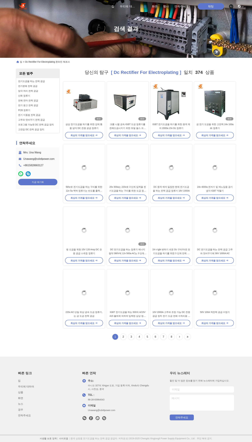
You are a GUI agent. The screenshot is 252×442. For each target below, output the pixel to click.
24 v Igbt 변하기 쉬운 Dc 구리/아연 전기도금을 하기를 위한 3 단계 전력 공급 (171, 253)
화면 (155, 6)
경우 (20, 409)
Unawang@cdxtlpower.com (38, 159)
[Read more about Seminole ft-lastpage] (187, 337)
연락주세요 (181, 6)
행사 (166, 6)
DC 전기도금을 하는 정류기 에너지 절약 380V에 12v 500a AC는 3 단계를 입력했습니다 (127, 253)
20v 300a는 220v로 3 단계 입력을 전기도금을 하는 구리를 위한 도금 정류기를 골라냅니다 (127, 191)
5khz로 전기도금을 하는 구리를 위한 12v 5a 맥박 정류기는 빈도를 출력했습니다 (84, 191)
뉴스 (20, 404)
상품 (143, 6)
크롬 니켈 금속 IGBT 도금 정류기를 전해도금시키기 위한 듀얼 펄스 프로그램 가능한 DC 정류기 (127, 128)
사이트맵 (63, 438)
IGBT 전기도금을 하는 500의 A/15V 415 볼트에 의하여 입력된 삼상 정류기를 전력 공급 (128, 316)
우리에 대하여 (127, 6)
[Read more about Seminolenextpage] (179, 337)
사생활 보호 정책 (48, 438)
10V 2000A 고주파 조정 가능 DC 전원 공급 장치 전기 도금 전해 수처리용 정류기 (171, 316)
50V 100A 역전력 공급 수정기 (215, 312)
